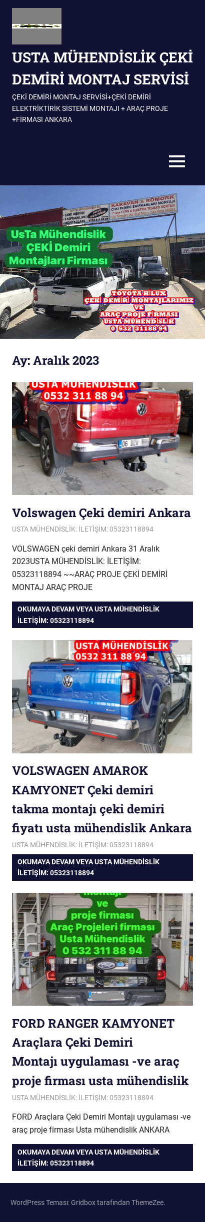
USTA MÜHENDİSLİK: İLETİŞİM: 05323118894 (83, 529)
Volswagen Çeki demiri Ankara (101, 513)
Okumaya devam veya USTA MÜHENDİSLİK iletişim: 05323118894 (89, 614)
